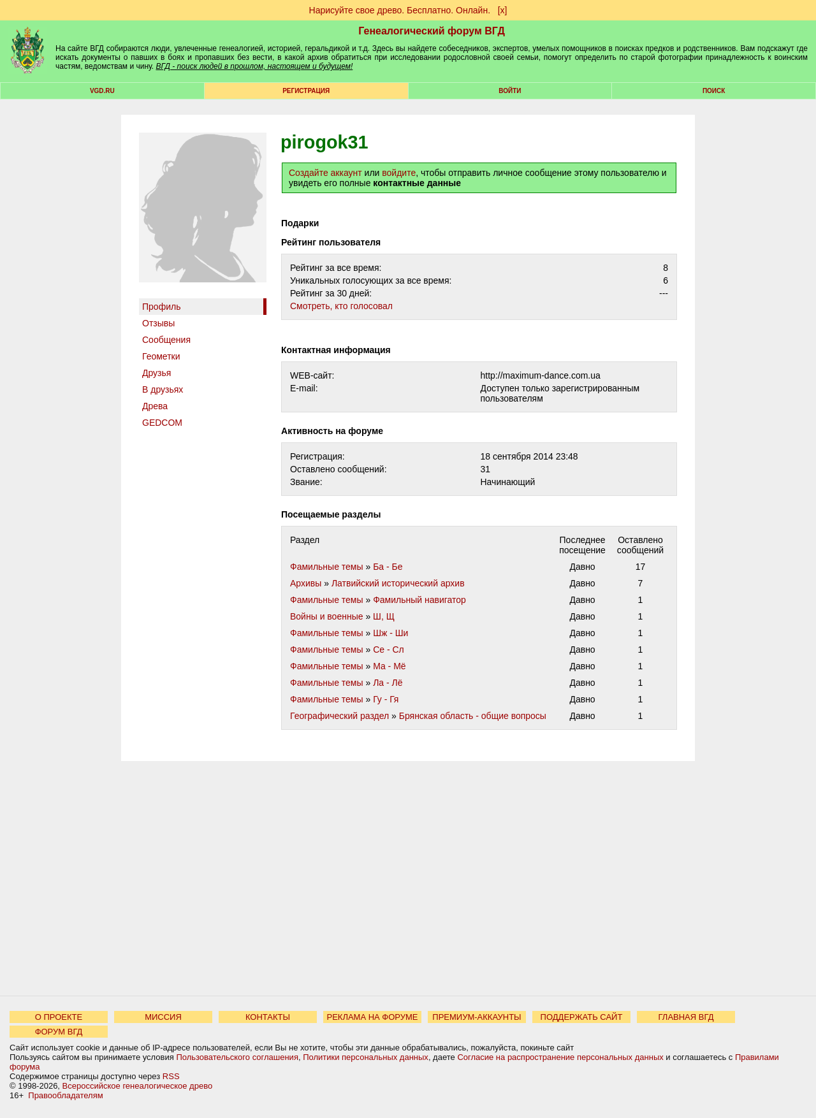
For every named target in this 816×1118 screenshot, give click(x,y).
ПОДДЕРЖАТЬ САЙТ (582, 1017)
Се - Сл (388, 649)
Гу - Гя (385, 699)
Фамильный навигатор (419, 600)
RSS (171, 1076)
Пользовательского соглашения (237, 1057)
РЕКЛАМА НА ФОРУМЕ (372, 1017)
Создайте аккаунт (325, 173)
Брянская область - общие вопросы (472, 716)
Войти (510, 90)
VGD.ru (102, 90)
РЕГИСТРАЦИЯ (306, 90)
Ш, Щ (384, 616)
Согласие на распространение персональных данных (560, 1057)
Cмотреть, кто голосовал (341, 306)
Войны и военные (326, 616)
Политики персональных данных (365, 1057)
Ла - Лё (387, 683)
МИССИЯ (163, 1017)
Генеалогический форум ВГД (431, 30)
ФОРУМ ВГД (59, 1031)
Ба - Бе (387, 567)
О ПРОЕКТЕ (58, 1017)
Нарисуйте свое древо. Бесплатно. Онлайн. (400, 10)
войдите (399, 173)
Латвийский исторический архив (398, 583)
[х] (502, 10)
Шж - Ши (390, 633)
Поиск (714, 90)
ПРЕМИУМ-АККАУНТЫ (476, 1017)
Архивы (305, 583)
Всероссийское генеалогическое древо (137, 1086)
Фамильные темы (326, 567)
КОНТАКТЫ (267, 1017)
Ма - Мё (389, 666)
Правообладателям (65, 1095)
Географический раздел (339, 716)
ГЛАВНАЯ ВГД (686, 1017)
